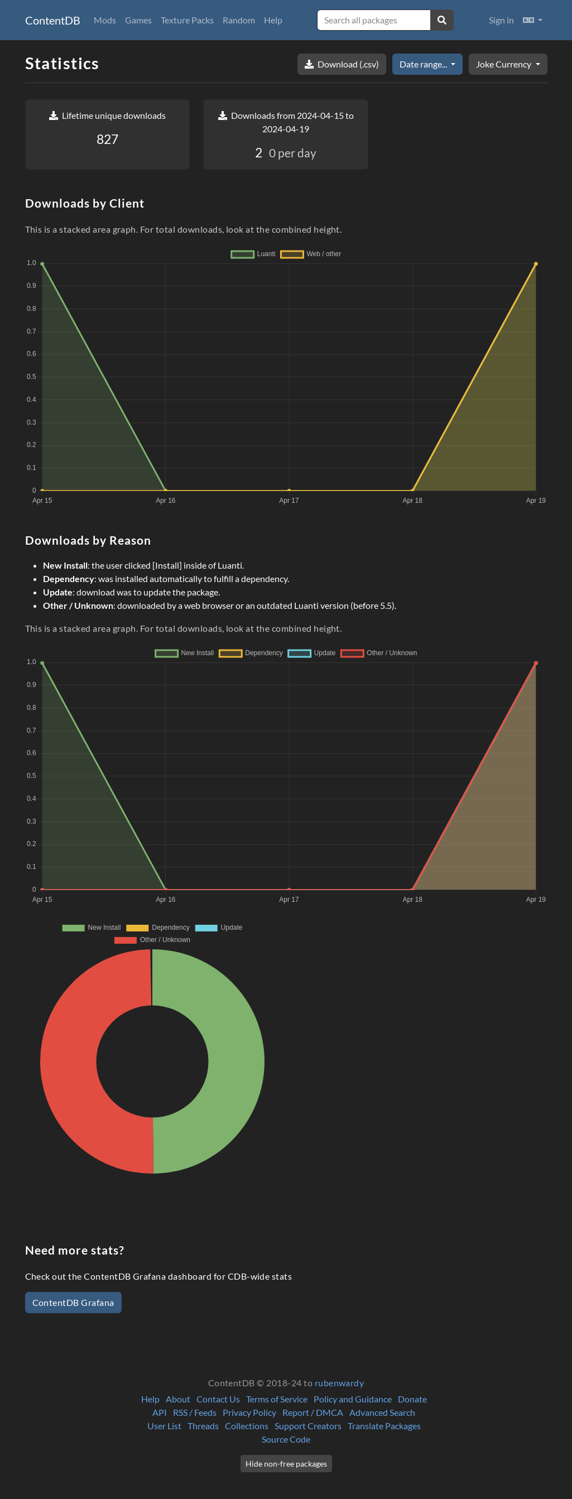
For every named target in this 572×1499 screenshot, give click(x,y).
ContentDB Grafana (73, 1302)
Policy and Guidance (353, 1399)
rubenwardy (339, 1382)
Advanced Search (382, 1412)
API (159, 1412)
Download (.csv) (342, 64)
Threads (203, 1425)
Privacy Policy (249, 1412)
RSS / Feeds (195, 1412)
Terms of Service (276, 1399)
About (178, 1399)
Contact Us (218, 1399)
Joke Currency (504, 64)
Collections (246, 1425)
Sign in (501, 20)
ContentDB (52, 20)
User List (164, 1425)
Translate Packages (384, 1425)
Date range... (424, 64)
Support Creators (308, 1425)
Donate (412, 1399)
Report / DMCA (312, 1412)
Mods (105, 20)
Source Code (286, 1439)
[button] (532, 20)
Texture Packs (187, 20)
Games (138, 20)
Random (239, 20)
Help (273, 20)
